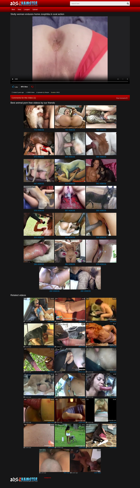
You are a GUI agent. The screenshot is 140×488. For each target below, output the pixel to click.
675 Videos (39, 157)
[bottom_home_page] (27, 479)
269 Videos (54, 291)
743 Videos (101, 130)
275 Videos (101, 264)
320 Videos (70, 237)
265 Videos (85, 291)
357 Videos (70, 211)
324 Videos (39, 237)
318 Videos (101, 237)
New (19, 9)
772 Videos (39, 130)
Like (15, 86)
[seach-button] (128, 3)
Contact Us (47, 477)
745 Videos (70, 130)
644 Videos (70, 157)
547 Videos (39, 184)
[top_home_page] (24, 3)
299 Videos (39, 264)
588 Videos (101, 157)
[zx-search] (100, 3)
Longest (27, 9)
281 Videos (70, 264)
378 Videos (39, 211)
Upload (35, 9)
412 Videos (70, 184)
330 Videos (101, 211)
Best (13, 9)
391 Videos (101, 184)
